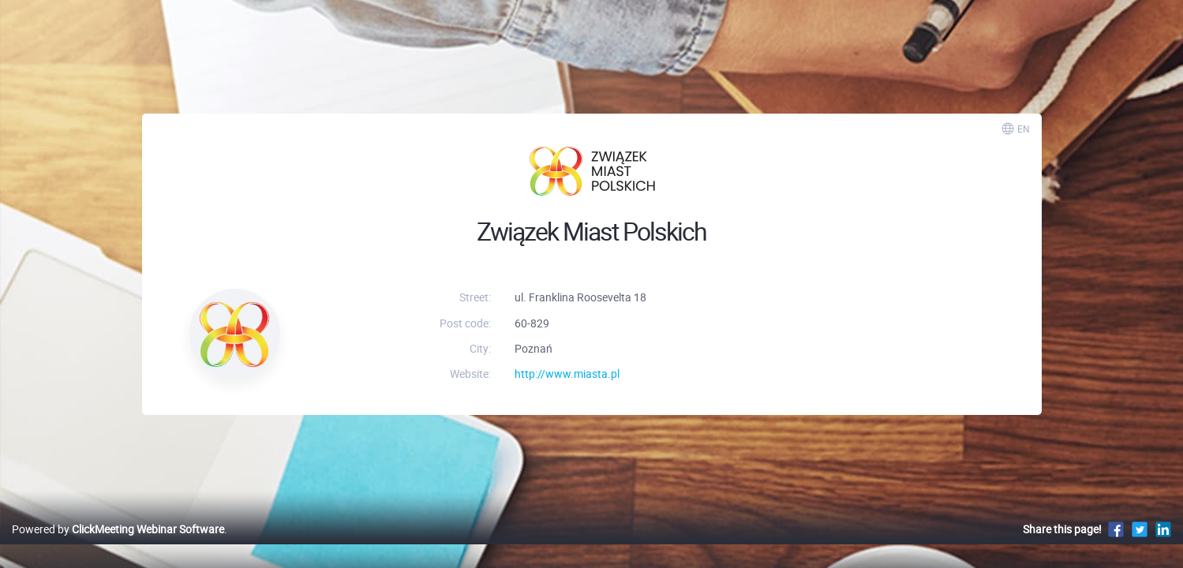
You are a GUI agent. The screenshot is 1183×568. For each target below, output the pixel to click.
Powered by (118, 545)
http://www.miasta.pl (567, 373)
